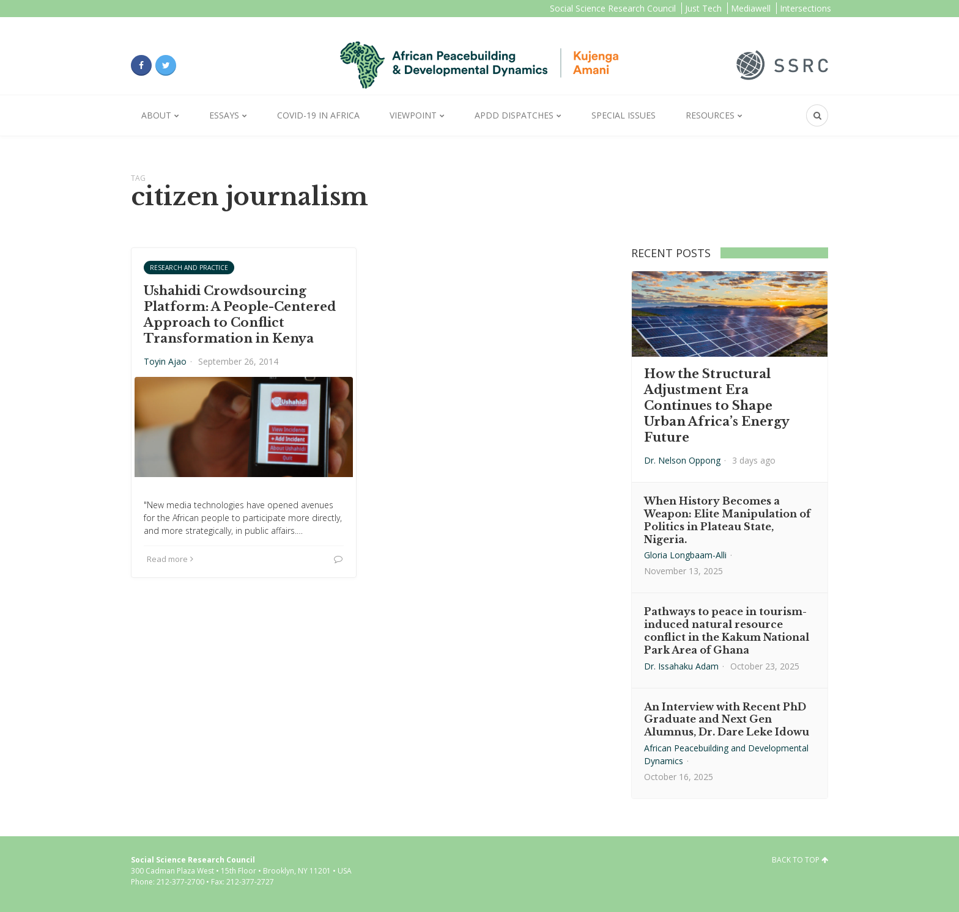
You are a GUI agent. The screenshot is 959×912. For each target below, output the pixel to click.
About (156, 115)
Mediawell (751, 8)
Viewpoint (413, 115)
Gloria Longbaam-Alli (685, 555)
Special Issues (623, 115)
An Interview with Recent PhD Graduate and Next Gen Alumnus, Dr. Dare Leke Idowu (726, 720)
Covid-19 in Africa (318, 115)
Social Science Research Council (613, 8)
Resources (710, 115)
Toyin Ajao (165, 361)
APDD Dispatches (514, 115)
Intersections (805, 8)
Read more (170, 558)
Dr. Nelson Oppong (682, 460)
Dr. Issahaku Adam (681, 666)
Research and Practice (189, 267)
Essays (224, 115)
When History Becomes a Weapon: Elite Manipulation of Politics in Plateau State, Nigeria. (727, 520)
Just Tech (703, 8)
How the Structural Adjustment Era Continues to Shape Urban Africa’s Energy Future (716, 406)
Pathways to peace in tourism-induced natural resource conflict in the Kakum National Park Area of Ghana (726, 630)
